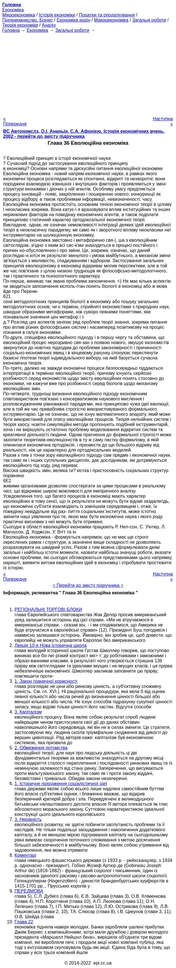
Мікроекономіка (18, 15)
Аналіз (49, 25)
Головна (11, 30)
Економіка (13, 9)
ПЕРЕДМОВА (29, 891)
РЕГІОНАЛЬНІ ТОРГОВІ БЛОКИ (48, 609)
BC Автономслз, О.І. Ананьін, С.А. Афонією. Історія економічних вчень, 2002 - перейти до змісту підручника (84, 134)
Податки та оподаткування (107, 15)
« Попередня (14, 121)
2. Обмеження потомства (41, 747)
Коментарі (25, 855)
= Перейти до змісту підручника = (88, 585)
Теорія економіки (20, 25)
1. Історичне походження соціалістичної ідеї (61, 783)
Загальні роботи (149, 20)
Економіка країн (73, 20)
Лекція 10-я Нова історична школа (51, 645)
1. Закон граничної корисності (46, 681)
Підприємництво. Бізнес (27, 20)
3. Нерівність (28, 819)
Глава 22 (24, 921)
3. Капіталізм (28, 712)
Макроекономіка (111, 20)
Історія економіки (57, 15)
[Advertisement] (88, 73)
